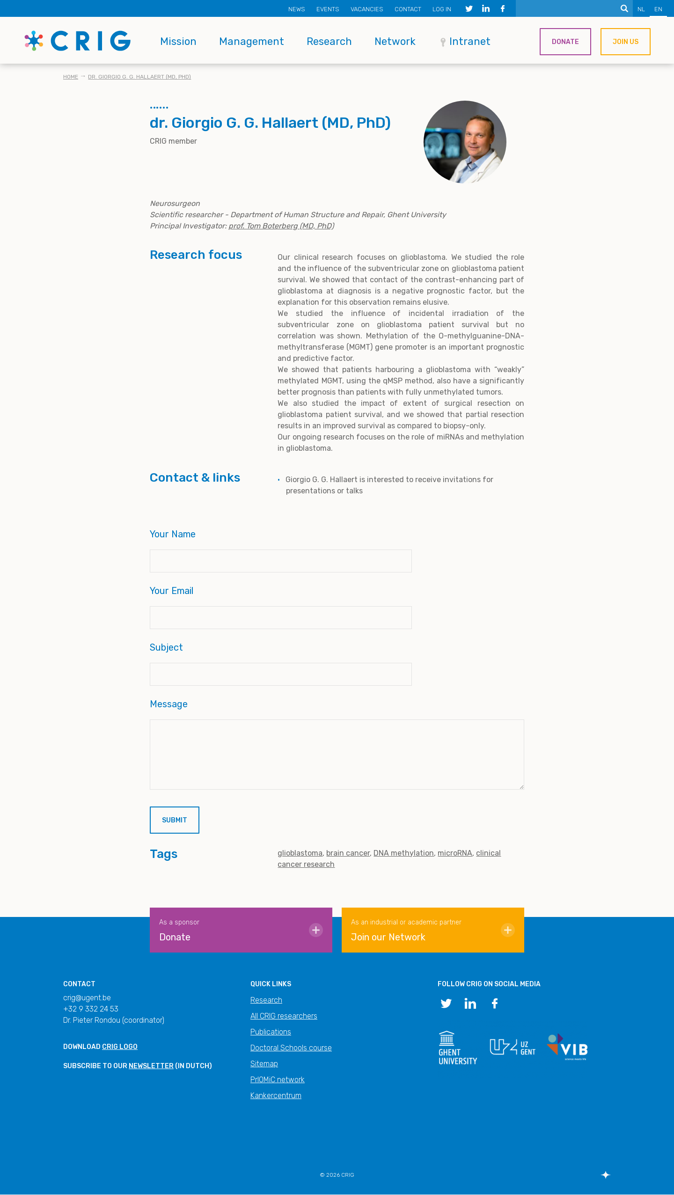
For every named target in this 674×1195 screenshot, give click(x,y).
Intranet (470, 41)
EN (658, 9)
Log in (441, 9)
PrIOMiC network (277, 1079)
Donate (565, 42)
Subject (166, 647)
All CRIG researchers (283, 1016)
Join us (625, 42)
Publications (270, 1031)
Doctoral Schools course (291, 1047)
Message (169, 704)
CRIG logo (120, 1047)
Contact (408, 9)
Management (251, 41)
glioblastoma (300, 853)
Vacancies (367, 9)
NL (641, 9)
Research (329, 41)
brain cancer (348, 853)
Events (327, 9)
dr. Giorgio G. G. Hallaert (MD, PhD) (139, 76)
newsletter (151, 1066)
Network (395, 41)
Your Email (171, 591)
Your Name (173, 534)
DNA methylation (404, 853)
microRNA (455, 853)
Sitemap (264, 1063)
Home (70, 76)
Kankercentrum (275, 1095)
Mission (178, 41)
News (296, 9)
